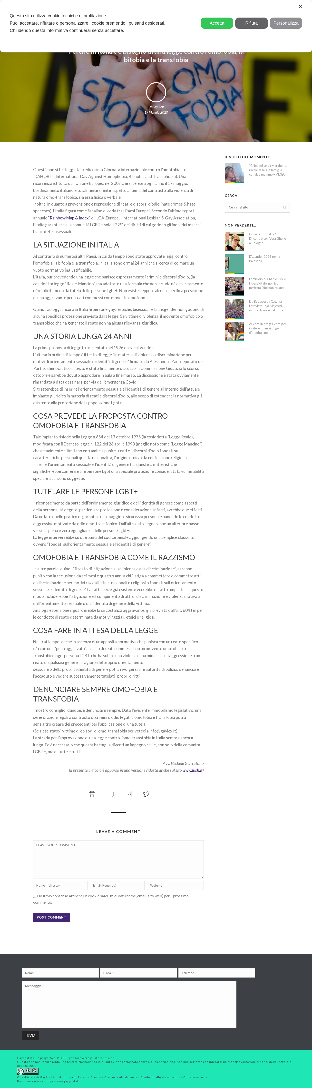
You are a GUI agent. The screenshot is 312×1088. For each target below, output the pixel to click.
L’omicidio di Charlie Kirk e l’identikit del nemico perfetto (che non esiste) (267, 283)
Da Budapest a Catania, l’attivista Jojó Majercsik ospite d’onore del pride (266, 305)
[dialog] (156, 26)
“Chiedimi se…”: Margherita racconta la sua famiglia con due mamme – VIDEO (268, 170)
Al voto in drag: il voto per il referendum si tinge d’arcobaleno (267, 328)
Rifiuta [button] (251, 23)
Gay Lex (158, 107)
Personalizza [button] (286, 23)
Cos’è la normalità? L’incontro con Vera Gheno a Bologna (267, 238)
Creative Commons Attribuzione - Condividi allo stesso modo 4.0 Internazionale (149, 1077)
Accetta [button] (217, 23)
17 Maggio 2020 (156, 112)
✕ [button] (300, 6)
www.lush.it (193, 770)
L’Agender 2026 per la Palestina (264, 259)
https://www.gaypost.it (62, 1081)
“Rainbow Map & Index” (69, 217)
